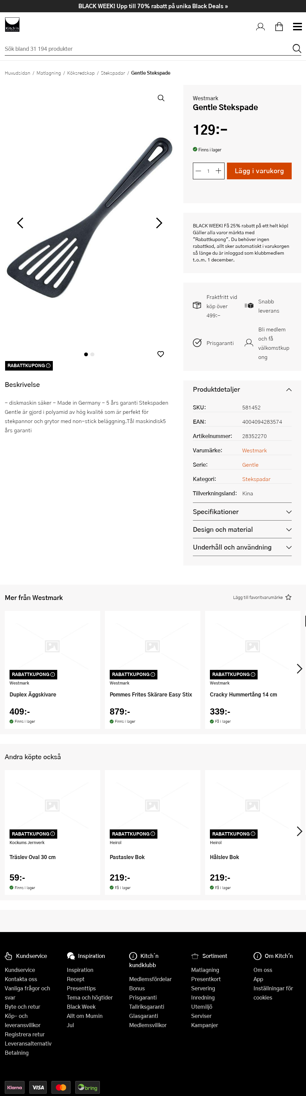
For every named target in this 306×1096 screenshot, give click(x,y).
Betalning (17, 1052)
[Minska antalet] (198, 171)
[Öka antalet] (219, 171)
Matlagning (48, 72)
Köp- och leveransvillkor (23, 1020)
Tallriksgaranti (146, 1006)
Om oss (263, 970)
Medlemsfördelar (150, 979)
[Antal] (208, 171)
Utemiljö (201, 1006)
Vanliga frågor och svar (27, 992)
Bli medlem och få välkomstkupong (273, 343)
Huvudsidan (17, 72)
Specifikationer (216, 511)
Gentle (250, 464)
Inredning (203, 997)
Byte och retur (22, 1006)
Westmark (205, 98)
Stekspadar (113, 72)
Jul (70, 1025)
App (258, 979)
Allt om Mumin (85, 1016)
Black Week (81, 1006)
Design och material (223, 529)
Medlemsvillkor (148, 1025)
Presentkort (206, 979)
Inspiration (80, 970)
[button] (160, 354)
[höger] (158, 223)
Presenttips (81, 988)
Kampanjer (204, 1025)
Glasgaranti (143, 1016)
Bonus (137, 988)
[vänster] (20, 223)
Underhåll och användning (232, 547)
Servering (203, 988)
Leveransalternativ (28, 1043)
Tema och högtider (90, 997)
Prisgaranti (220, 343)
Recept (76, 979)
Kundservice (20, 970)
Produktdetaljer (216, 389)
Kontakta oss (21, 979)
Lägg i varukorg (259, 171)
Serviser (201, 1016)
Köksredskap (81, 72)
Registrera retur (25, 1034)
